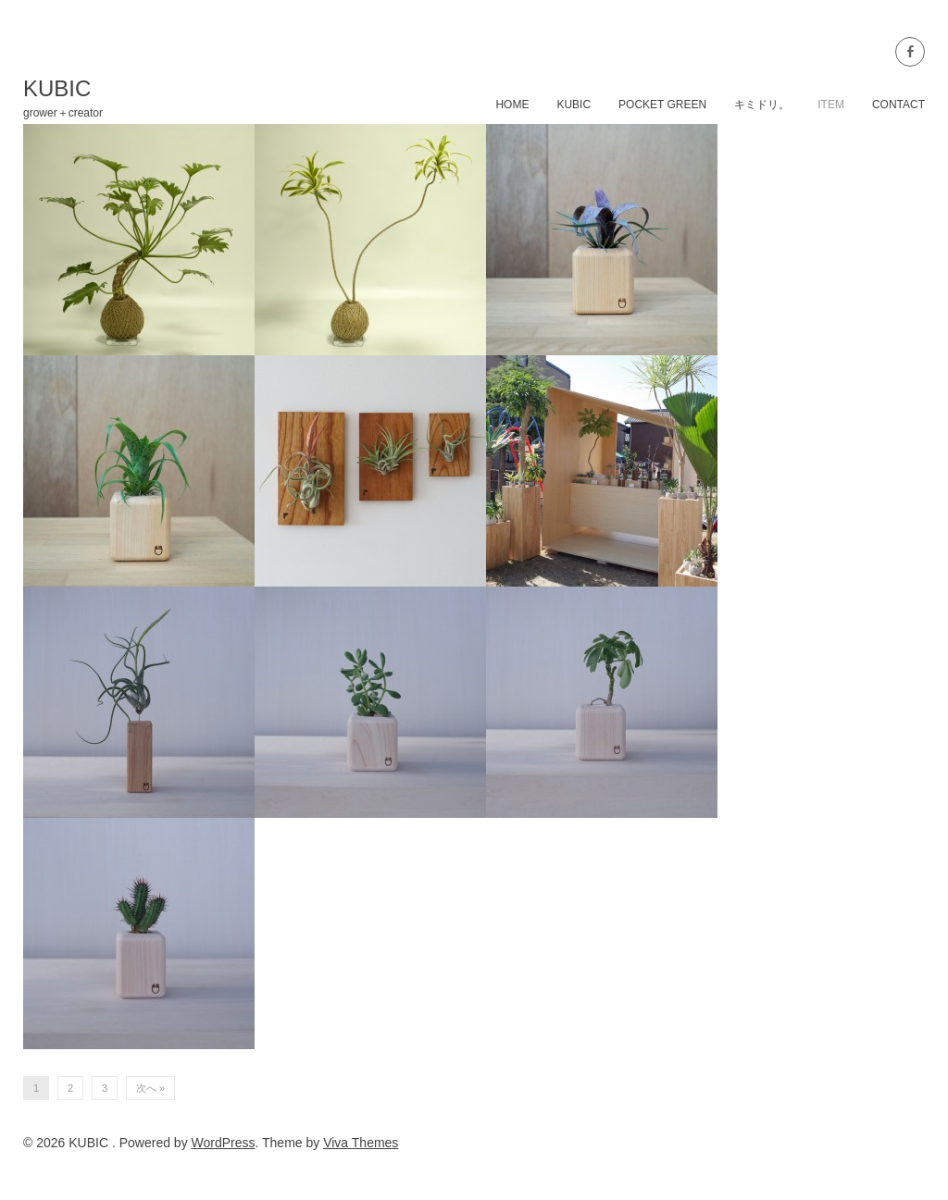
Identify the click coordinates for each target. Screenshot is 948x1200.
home (512, 104)
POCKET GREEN (662, 104)
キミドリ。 (762, 104)
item (830, 104)
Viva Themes (360, 1142)
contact (898, 104)
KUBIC (573, 104)
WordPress (224, 1142)
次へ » (150, 1088)
